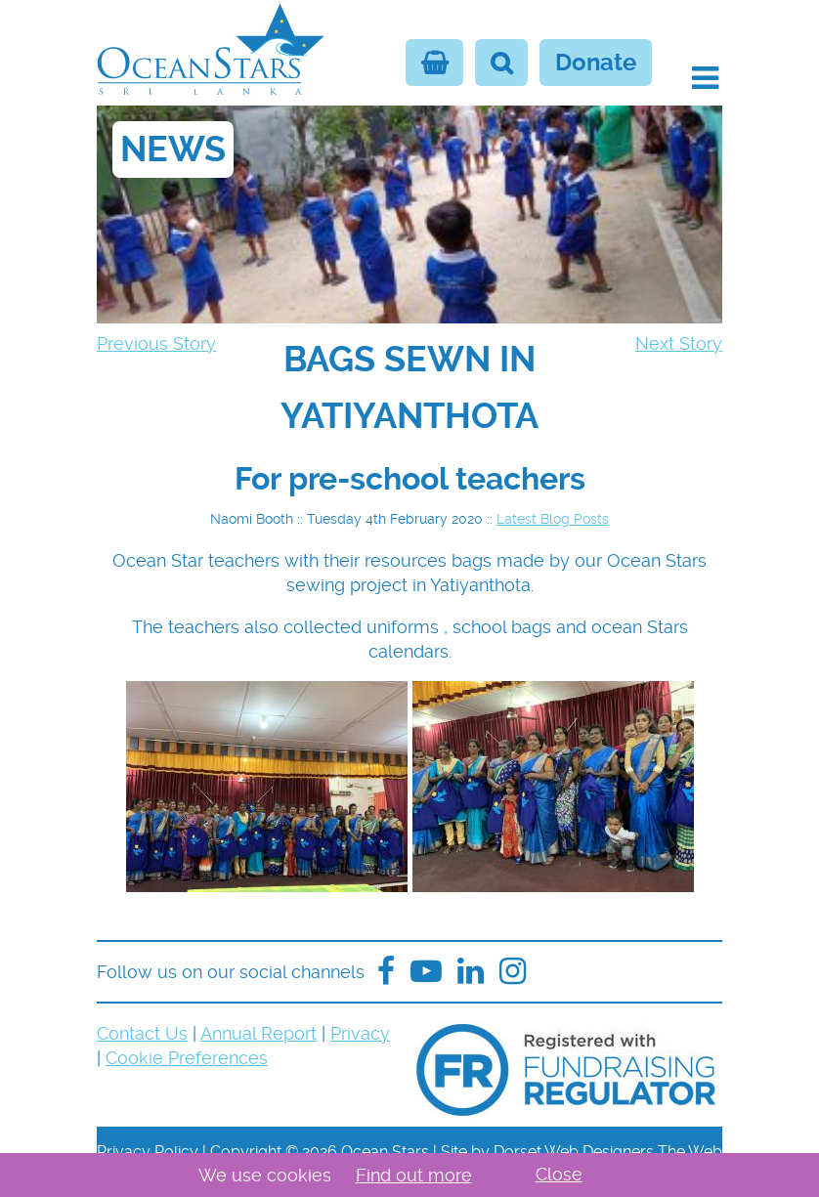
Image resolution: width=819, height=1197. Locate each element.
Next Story (678, 343)
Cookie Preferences (187, 1057)
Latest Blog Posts (552, 519)
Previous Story (156, 343)
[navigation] (409, 388)
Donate (595, 62)
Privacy (360, 1033)
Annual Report (258, 1033)
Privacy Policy (147, 1151)
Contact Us (142, 1033)
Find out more (414, 1175)
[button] (705, 78)
